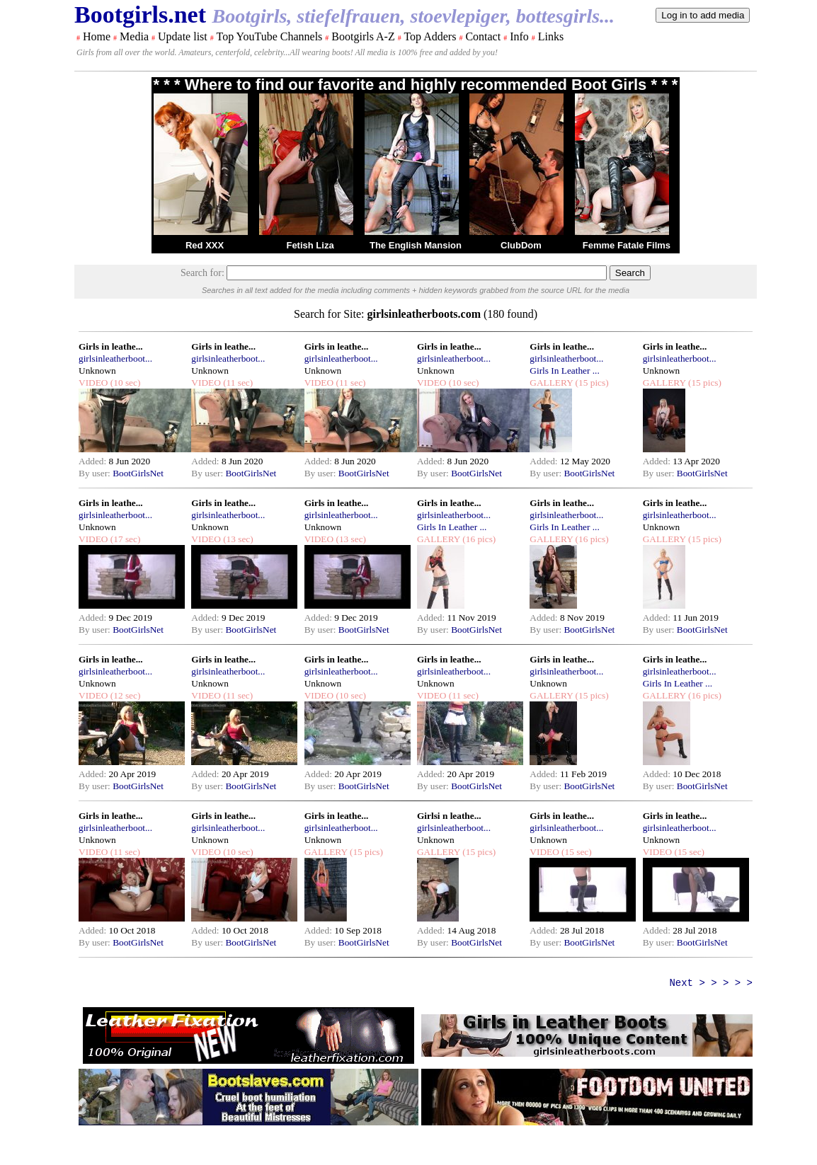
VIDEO (93, 382)
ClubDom (521, 245)
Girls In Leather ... (564, 370)
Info (519, 36)
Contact (483, 36)
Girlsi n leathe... (449, 815)
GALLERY (551, 382)
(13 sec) (237, 539)
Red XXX (204, 245)
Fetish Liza (309, 245)
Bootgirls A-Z (362, 36)
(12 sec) (124, 695)
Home (96, 36)
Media (134, 36)
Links (551, 36)
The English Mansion (416, 245)
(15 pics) (590, 382)
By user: (96, 473)
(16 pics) (478, 539)
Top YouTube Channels (269, 36)
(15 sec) (575, 852)
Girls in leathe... (111, 346)
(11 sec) (237, 382)
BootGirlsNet (138, 473)
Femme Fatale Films (626, 245)
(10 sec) (124, 382)
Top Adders (430, 36)
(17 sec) (124, 539)
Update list (182, 36)
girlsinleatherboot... (115, 358)
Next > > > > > (711, 983)
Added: (94, 461)
